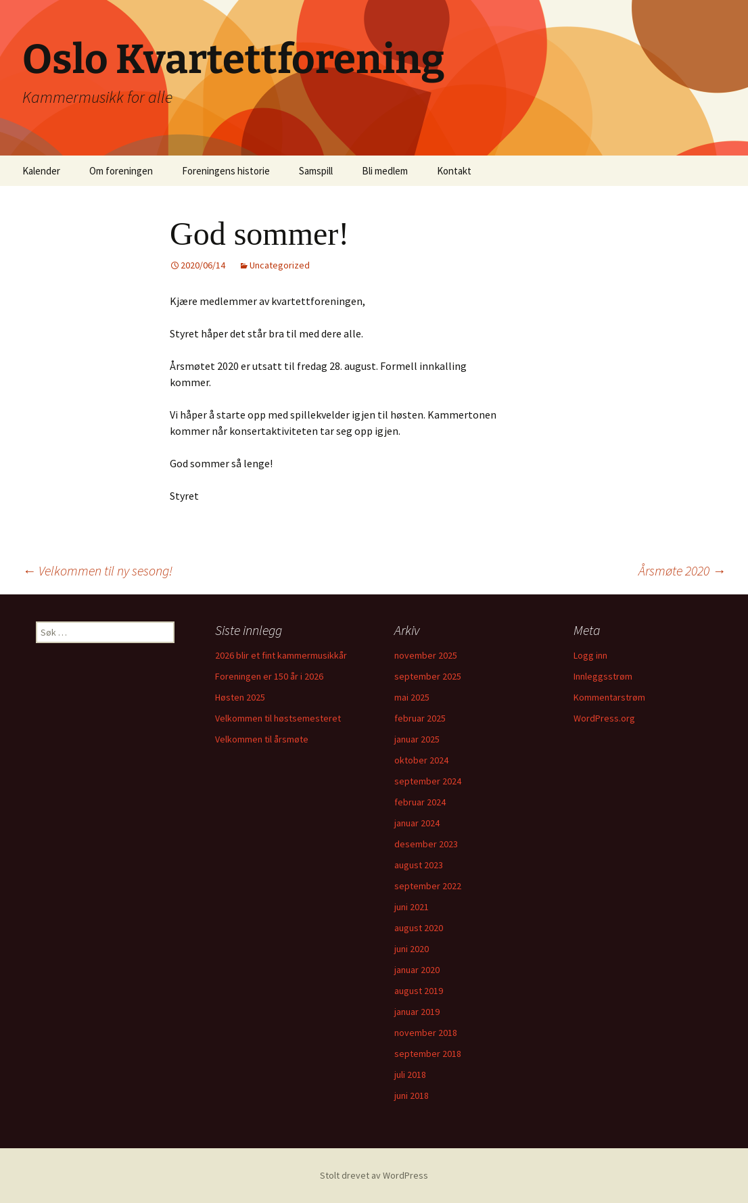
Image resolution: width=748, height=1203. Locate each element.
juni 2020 (411, 949)
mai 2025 (411, 697)
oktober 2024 (421, 760)
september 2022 (427, 886)
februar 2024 (420, 802)
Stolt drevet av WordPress (374, 1175)
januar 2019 (417, 1012)
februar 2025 (420, 718)
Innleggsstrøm (603, 676)
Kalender (41, 170)
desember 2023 (426, 844)
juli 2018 (410, 1074)
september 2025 (427, 676)
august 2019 (418, 991)
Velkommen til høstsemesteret (278, 718)
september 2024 (427, 781)
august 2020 (418, 928)
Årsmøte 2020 (682, 570)
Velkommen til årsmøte (261, 739)
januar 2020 (417, 970)
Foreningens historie (226, 170)
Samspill (316, 170)
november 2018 (425, 1033)
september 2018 (427, 1053)
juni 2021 (411, 907)
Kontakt (454, 170)
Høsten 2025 (240, 697)
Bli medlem (385, 170)
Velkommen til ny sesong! (97, 570)
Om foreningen (121, 170)
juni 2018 (411, 1095)
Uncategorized (280, 265)
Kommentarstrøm (609, 697)
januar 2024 (417, 823)
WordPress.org (604, 718)
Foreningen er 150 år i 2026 (269, 676)
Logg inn (590, 655)
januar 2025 (417, 739)
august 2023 (418, 865)
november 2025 (425, 655)
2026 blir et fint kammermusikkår (281, 655)
